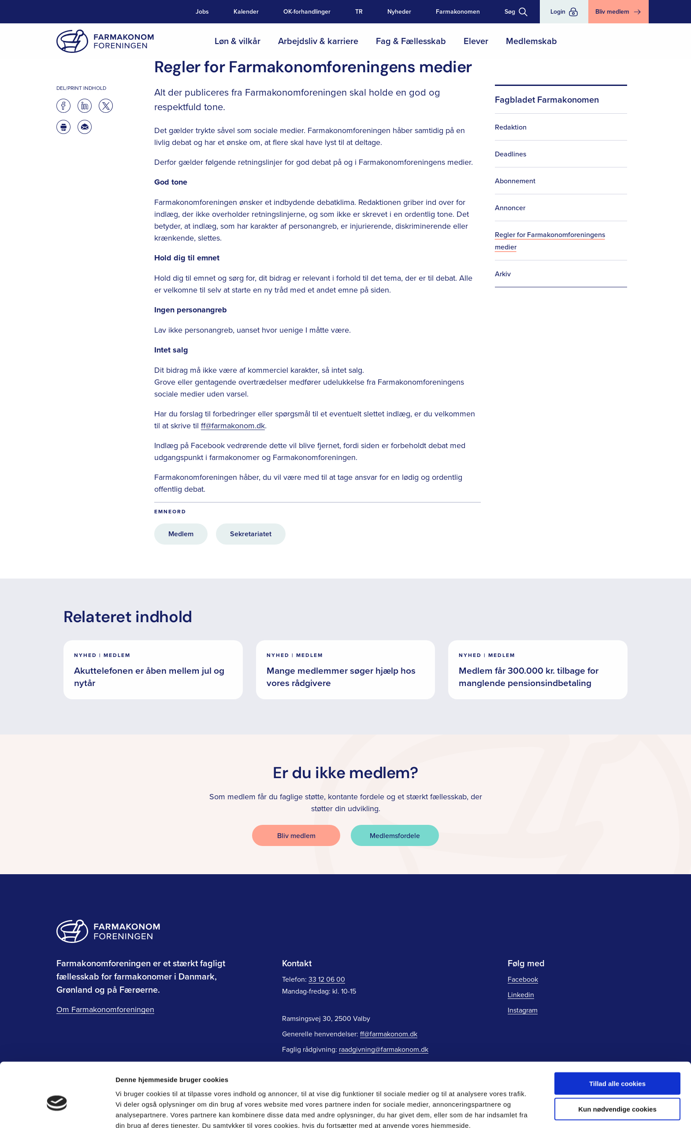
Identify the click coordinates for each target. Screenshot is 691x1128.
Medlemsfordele (395, 835)
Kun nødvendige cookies (617, 1066)
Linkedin (521, 994)
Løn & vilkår (237, 40)
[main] (345, 367)
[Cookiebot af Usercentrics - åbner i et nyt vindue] (57, 1110)
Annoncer (510, 207)
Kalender (246, 11)
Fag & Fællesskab (411, 40)
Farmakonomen (458, 11)
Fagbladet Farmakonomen (547, 99)
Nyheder (399, 11)
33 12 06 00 (326, 979)
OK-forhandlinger (307, 11)
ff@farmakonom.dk (233, 425)
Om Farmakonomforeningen (105, 1009)
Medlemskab (531, 40)
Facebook (523, 979)
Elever (476, 40)
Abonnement (515, 181)
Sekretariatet (250, 534)
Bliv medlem (296, 835)
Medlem (180, 534)
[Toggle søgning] (516, 11)
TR (359, 11)
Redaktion (511, 127)
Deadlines (510, 154)
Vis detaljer (458, 1110)
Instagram (523, 1010)
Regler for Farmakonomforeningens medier (550, 241)
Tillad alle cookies (617, 1040)
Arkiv (503, 273)
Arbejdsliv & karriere (318, 40)
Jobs (202, 11)
